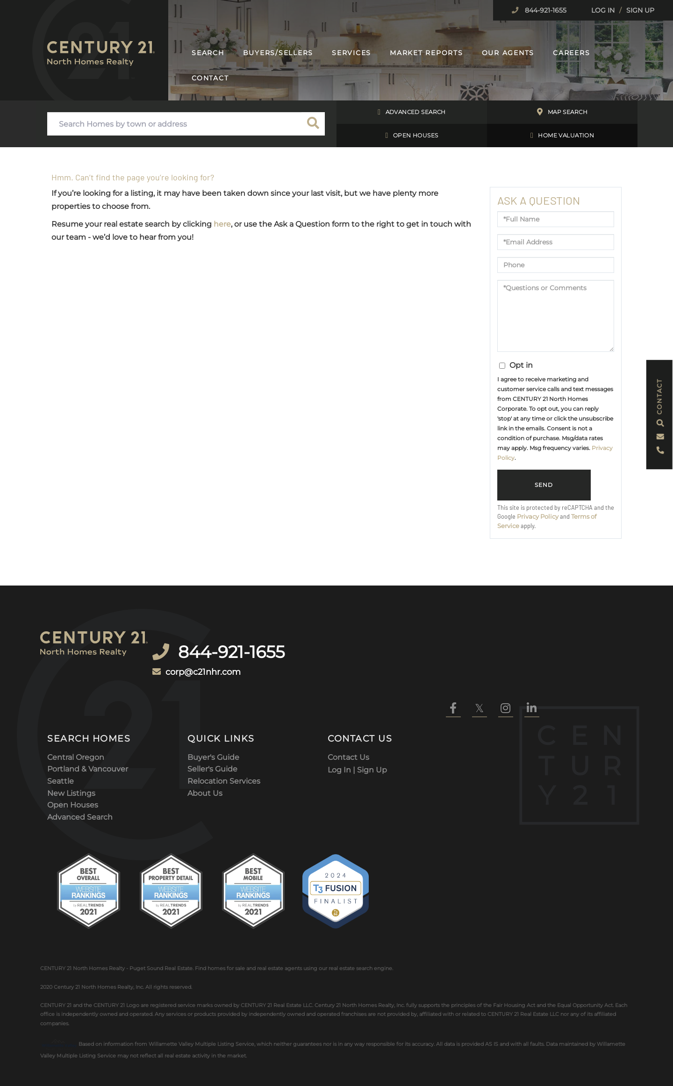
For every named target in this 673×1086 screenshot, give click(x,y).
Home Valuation (562, 135)
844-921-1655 (544, 10)
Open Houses (412, 135)
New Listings (71, 746)
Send (543, 485)
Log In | (342, 722)
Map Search (562, 112)
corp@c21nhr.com (220, 651)
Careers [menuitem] (571, 53)
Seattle (60, 733)
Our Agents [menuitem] (508, 53)
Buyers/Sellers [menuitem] (278, 53)
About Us (204, 746)
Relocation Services (223, 733)
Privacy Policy (537, 516)
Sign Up (640, 10)
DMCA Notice (142, 1053)
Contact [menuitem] (210, 78)
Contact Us (348, 710)
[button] (313, 124)
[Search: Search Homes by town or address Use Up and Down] (174, 124)
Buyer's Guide (213, 710)
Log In (603, 10)
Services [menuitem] (351, 53)
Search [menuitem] (208, 53)
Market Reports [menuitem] (426, 53)
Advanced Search (412, 112)
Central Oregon (75, 710)
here (222, 224)
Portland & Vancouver (87, 722)
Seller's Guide (212, 722)
